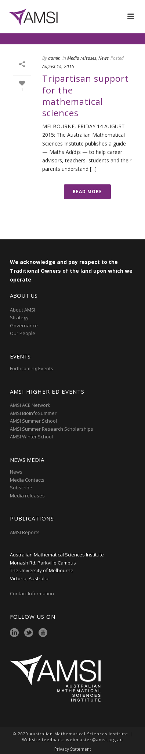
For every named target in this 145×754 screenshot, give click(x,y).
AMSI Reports (25, 532)
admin (54, 58)
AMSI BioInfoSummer (33, 413)
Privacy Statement (72, 749)
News (103, 58)
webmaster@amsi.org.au (94, 739)
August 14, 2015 (58, 66)
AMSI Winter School (31, 436)
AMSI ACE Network (30, 405)
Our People (22, 333)
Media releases (81, 58)
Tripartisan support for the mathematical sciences (85, 95)
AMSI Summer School (33, 421)
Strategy (19, 317)
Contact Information (32, 593)
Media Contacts (27, 480)
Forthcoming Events (31, 368)
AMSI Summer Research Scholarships (51, 429)
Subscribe (21, 487)
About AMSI (22, 309)
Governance (24, 325)
